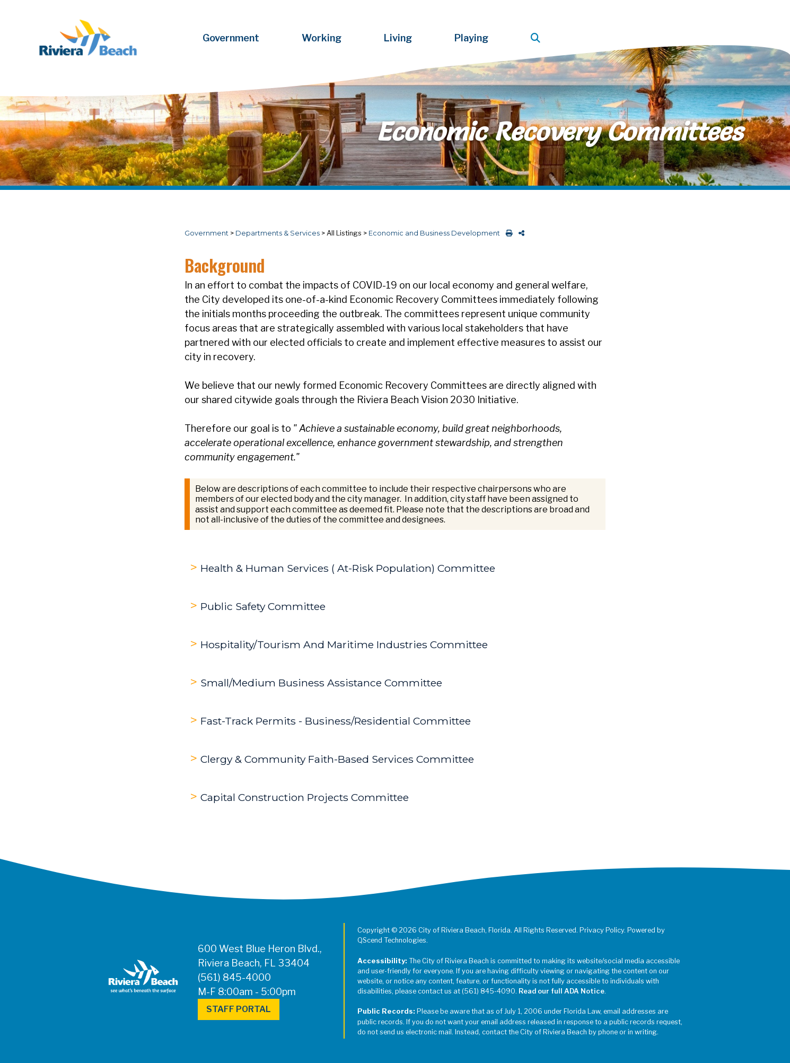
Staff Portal (238, 1009)
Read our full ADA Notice (561, 991)
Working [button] (321, 37)
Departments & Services (277, 233)
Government (207, 233)
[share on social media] (519, 233)
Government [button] (231, 37)
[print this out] (507, 233)
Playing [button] (471, 37)
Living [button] (398, 37)
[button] (537, 38)
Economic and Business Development (434, 233)
